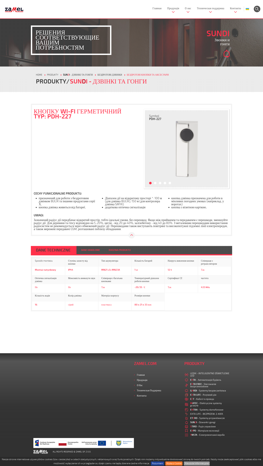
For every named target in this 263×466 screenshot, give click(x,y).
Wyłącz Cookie (173, 463)
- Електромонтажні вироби (207, 434)
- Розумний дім (203, 394)
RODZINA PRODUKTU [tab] (120, 250)
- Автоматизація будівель (205, 380)
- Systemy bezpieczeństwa (208, 390)
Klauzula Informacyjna (197, 463)
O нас (188, 8)
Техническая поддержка (210, 8)
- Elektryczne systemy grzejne (206, 404)
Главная (157, 8)
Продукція (173, 8)
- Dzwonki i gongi (202, 422)
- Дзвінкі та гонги (78, 74)
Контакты (235, 8)
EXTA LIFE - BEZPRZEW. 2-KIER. (206, 414)
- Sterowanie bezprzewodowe (203, 385)
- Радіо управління (203, 426)
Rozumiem (157, 463)
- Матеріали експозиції (204, 430)
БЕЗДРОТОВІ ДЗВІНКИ (109, 74)
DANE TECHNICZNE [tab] (53, 250)
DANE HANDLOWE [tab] (90, 250)
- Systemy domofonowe (206, 409)
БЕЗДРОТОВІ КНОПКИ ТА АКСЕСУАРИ (148, 74)
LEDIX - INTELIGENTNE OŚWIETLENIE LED (209, 374)
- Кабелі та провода (202, 399)
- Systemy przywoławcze (207, 418)
